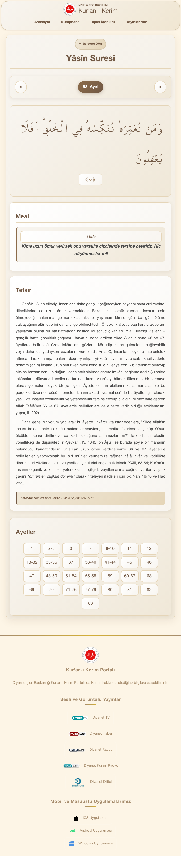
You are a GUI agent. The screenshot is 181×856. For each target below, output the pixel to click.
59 (110, 576)
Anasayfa (42, 22)
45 (129, 563)
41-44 (110, 563)
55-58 (90, 576)
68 (149, 576)
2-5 (51, 549)
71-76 (71, 590)
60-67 (129, 576)
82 (149, 590)
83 (90, 604)
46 (149, 563)
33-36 (51, 563)
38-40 (90, 563)
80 (110, 590)
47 (31, 576)
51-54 (71, 576)
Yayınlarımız (136, 22)
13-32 (31, 563)
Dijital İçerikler (102, 22)
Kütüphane (70, 22)
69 (31, 590)
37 (71, 563)
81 (129, 590)
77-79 (90, 590)
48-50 (51, 576)
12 (149, 549)
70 (51, 590)
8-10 (110, 549)
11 (129, 549)
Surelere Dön (90, 44)
